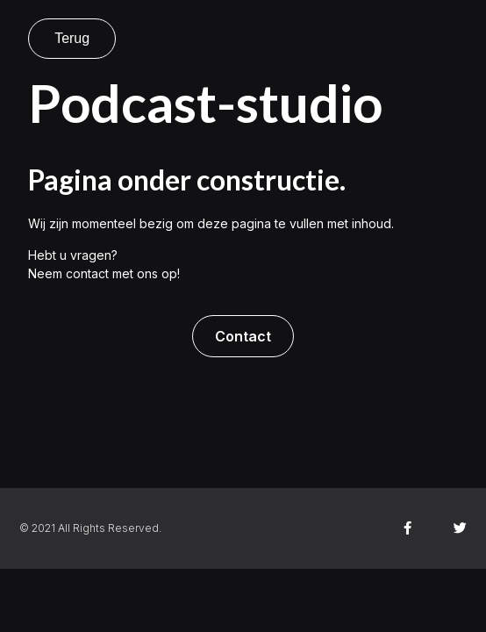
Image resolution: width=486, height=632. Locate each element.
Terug (71, 38)
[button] (243, 336)
